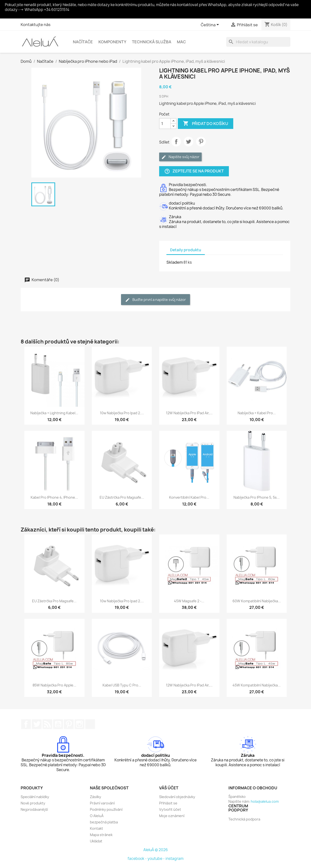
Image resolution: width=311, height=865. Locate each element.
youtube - (156, 858)
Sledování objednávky (177, 796)
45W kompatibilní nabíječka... (257, 685)
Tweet (188, 141)
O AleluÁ (97, 815)
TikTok (90, 724)
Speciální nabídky (35, 796)
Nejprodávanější (34, 809)
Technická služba (151, 42)
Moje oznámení (171, 815)
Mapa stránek (101, 834)
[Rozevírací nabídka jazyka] (211, 25)
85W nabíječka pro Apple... (54, 685)
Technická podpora (244, 819)
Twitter (37, 724)
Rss (47, 724)
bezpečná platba (104, 822)
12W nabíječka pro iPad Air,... (189, 413)
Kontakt (96, 828)
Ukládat (96, 841)
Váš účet (168, 788)
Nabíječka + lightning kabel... (54, 413)
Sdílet (176, 141)
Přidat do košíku (205, 123)
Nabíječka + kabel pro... (257, 413)
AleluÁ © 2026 (155, 849)
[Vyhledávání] (258, 42)
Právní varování (102, 803)
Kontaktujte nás (36, 24)
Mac (181, 42)
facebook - (137, 858)
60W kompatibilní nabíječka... (257, 601)
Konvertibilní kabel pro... (189, 497)
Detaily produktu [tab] (185, 249)
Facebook (26, 724)
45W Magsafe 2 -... (189, 601)
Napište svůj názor (180, 157)
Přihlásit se (168, 803)
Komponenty (112, 42)
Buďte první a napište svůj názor (155, 299)
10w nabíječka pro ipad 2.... (122, 413)
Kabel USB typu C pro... (122, 685)
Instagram (79, 724)
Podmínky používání (106, 809)
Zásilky (95, 796)
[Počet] (165, 123)
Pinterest (201, 141)
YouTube (58, 724)
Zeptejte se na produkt (194, 171)
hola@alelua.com (265, 801)
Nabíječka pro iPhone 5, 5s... (256, 497)
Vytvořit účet (170, 809)
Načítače (83, 42)
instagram (174, 858)
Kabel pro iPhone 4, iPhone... (54, 497)
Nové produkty (33, 803)
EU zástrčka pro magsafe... (122, 497)
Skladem (174, 262)
